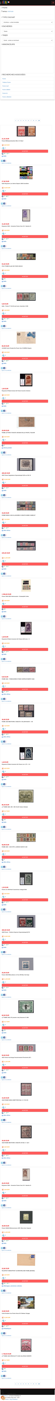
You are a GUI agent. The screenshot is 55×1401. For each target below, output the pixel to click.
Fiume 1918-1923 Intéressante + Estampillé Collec (15, 596)
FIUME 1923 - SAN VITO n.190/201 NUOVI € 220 (14, 847)
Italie (5, 156)
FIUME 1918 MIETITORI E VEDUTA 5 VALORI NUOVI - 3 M (17, 721)
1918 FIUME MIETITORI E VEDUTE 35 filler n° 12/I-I (15, 1142)
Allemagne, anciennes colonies (13, 1286)
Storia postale (8, 448)
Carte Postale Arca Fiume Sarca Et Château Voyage (16, 1313)
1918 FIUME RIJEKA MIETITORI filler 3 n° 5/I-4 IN (15, 1100)
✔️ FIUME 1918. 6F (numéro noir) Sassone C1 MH (15, 1017)
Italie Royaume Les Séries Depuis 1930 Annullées (15, 183)
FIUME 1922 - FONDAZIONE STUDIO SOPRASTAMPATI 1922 (18, 679)
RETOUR (10, 11)
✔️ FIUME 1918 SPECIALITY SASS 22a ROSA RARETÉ (16, 1356)
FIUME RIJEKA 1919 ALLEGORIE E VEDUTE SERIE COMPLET (18, 515)
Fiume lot (5, 93)
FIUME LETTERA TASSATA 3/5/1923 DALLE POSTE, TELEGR (18, 432)
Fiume (4, 78)
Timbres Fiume (6, 82)
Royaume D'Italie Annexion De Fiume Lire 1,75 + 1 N (16, 764)
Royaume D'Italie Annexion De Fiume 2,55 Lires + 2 (16, 639)
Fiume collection (6, 97)
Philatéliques (7, 1328)
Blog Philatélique (14, 1399)
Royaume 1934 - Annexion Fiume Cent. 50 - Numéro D (16, 226)
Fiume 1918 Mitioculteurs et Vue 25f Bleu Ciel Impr (15, 974)
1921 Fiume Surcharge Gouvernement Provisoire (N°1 (16, 1057)
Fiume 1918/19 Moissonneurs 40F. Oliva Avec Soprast (16, 1228)
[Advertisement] (27, 60)
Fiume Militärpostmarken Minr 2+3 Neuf (12, 141)
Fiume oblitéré (6, 89)
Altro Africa (7, 530)
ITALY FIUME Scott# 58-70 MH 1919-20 (12, 266)
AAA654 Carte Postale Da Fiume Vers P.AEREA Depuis (16, 348)
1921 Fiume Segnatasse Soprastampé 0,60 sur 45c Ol (16, 475)
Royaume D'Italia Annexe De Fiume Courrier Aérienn (16, 390)
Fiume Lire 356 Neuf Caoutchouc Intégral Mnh (14, 889)
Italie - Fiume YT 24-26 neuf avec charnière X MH (15, 306)
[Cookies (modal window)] (3, 1398)
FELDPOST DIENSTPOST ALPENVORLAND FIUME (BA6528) (18, 1270)
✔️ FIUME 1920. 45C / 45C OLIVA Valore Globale (15, 807)
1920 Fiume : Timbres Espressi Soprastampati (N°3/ (16, 932)
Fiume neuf (5, 86)
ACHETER (25, 151)
